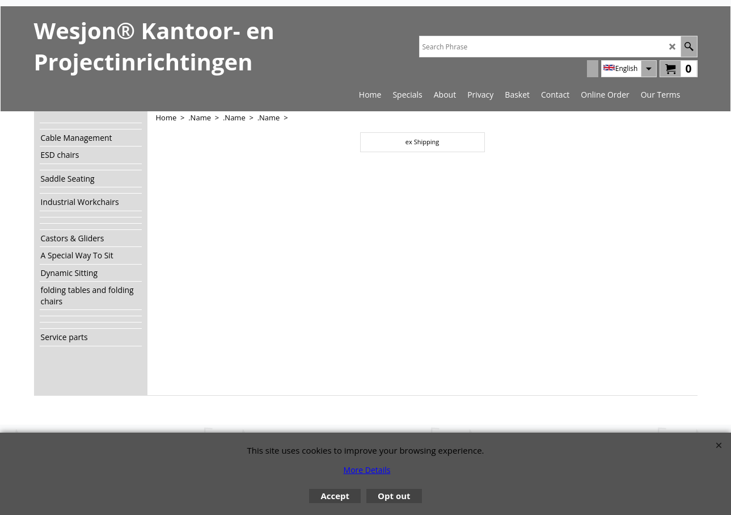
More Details (367, 469)
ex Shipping (422, 141)
